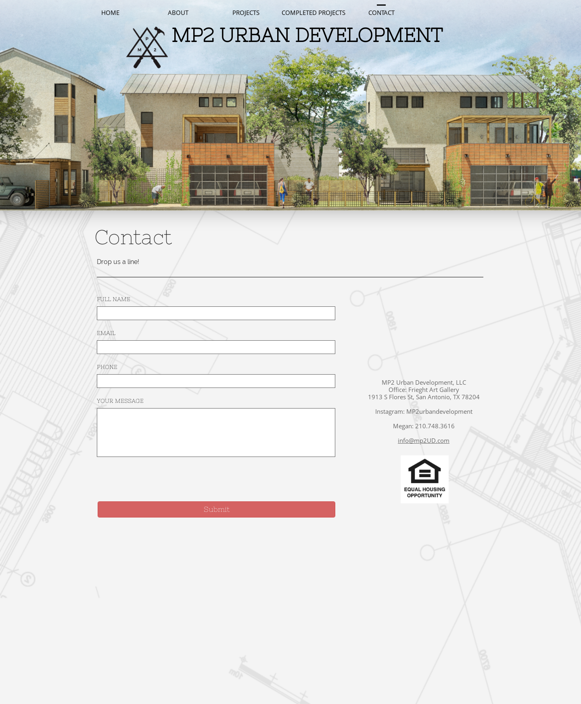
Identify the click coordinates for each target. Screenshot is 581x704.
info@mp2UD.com (423, 440)
